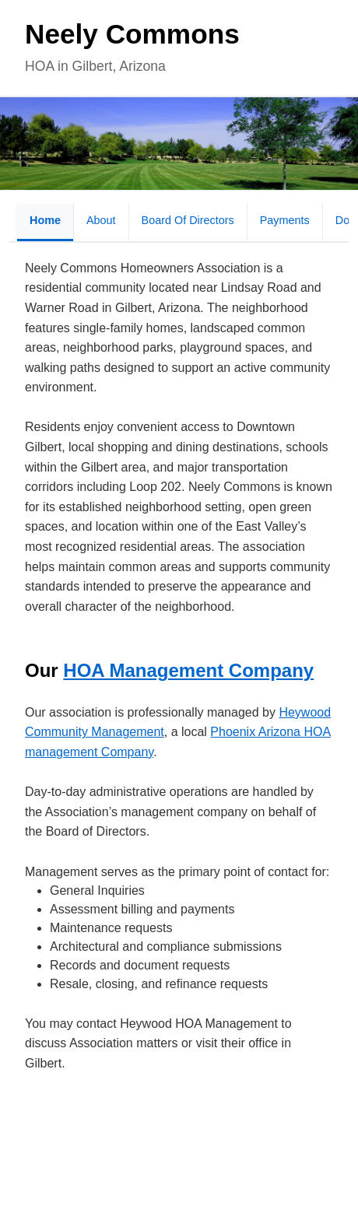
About (101, 220)
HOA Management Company (188, 670)
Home (45, 220)
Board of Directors (188, 220)
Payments (285, 220)
